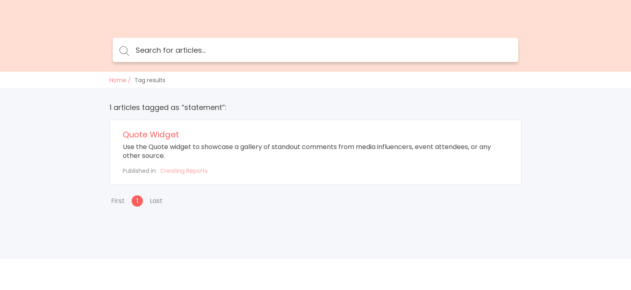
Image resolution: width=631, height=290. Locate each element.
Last (156, 200)
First (118, 200)
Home (117, 80)
